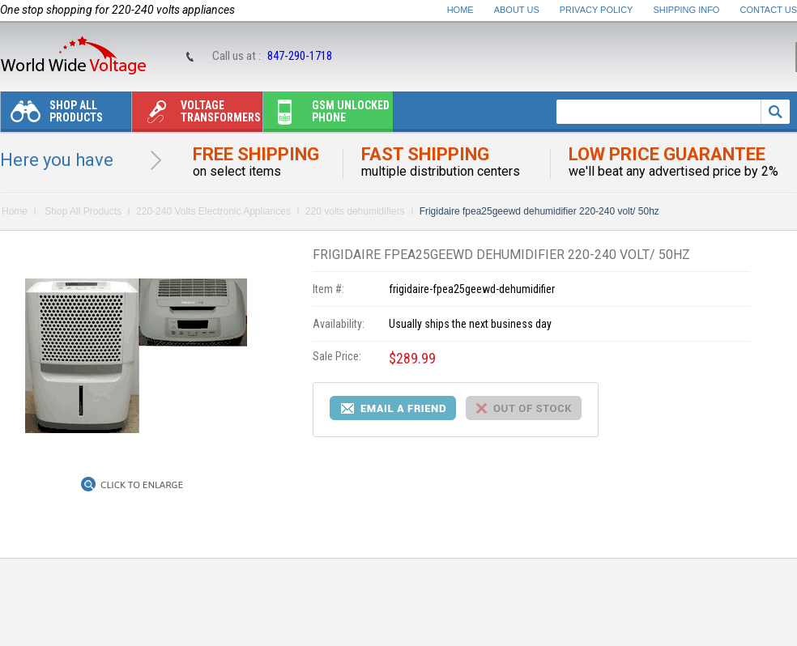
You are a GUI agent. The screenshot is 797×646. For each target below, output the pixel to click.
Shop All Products (52, 115)
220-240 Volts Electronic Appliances (213, 211)
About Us (516, 10)
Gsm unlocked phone (326, 115)
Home (460, 10)
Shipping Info (687, 10)
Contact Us (769, 10)
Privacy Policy (596, 10)
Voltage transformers (196, 115)
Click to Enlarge (141, 485)
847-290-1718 (299, 56)
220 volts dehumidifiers (355, 211)
